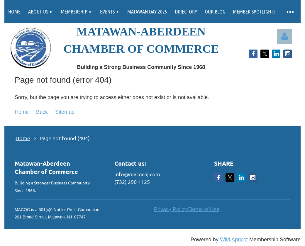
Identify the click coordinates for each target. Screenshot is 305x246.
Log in (284, 36)
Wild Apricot (234, 239)
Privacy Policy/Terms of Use (186, 209)
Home (22, 112)
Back (42, 112)
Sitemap (64, 112)
